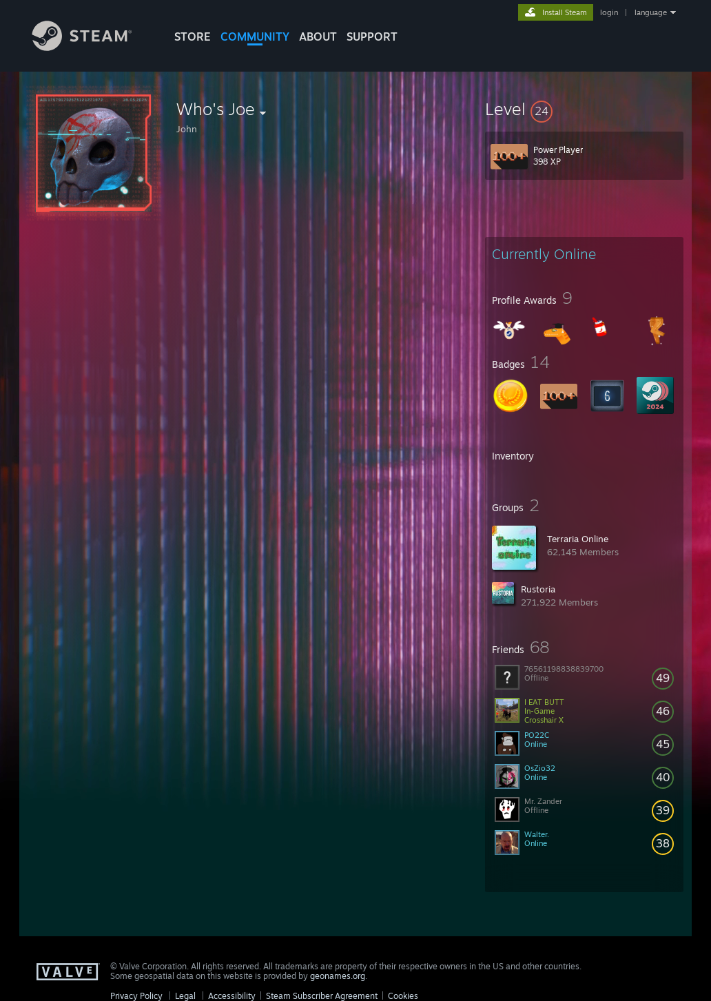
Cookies (403, 996)
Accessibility (232, 996)
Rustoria (538, 589)
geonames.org (337, 976)
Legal (185, 996)
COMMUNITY (254, 36)
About (318, 36)
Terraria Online (577, 538)
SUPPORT (372, 36)
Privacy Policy (136, 996)
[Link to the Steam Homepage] (92, 47)
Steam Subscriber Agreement (322, 996)
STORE (192, 36)
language (651, 12)
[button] (584, 109)
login (609, 12)
